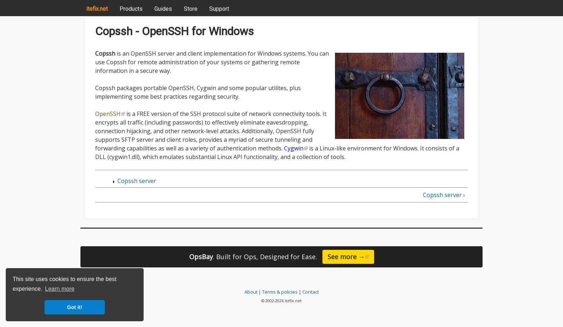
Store (190, 8)
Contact (310, 292)
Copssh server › (444, 195)
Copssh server (136, 181)
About (251, 292)
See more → (350, 256)
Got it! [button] (74, 307)
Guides (163, 8)
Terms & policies (280, 292)
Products (131, 8)
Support (219, 8)
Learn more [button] (60, 289)
